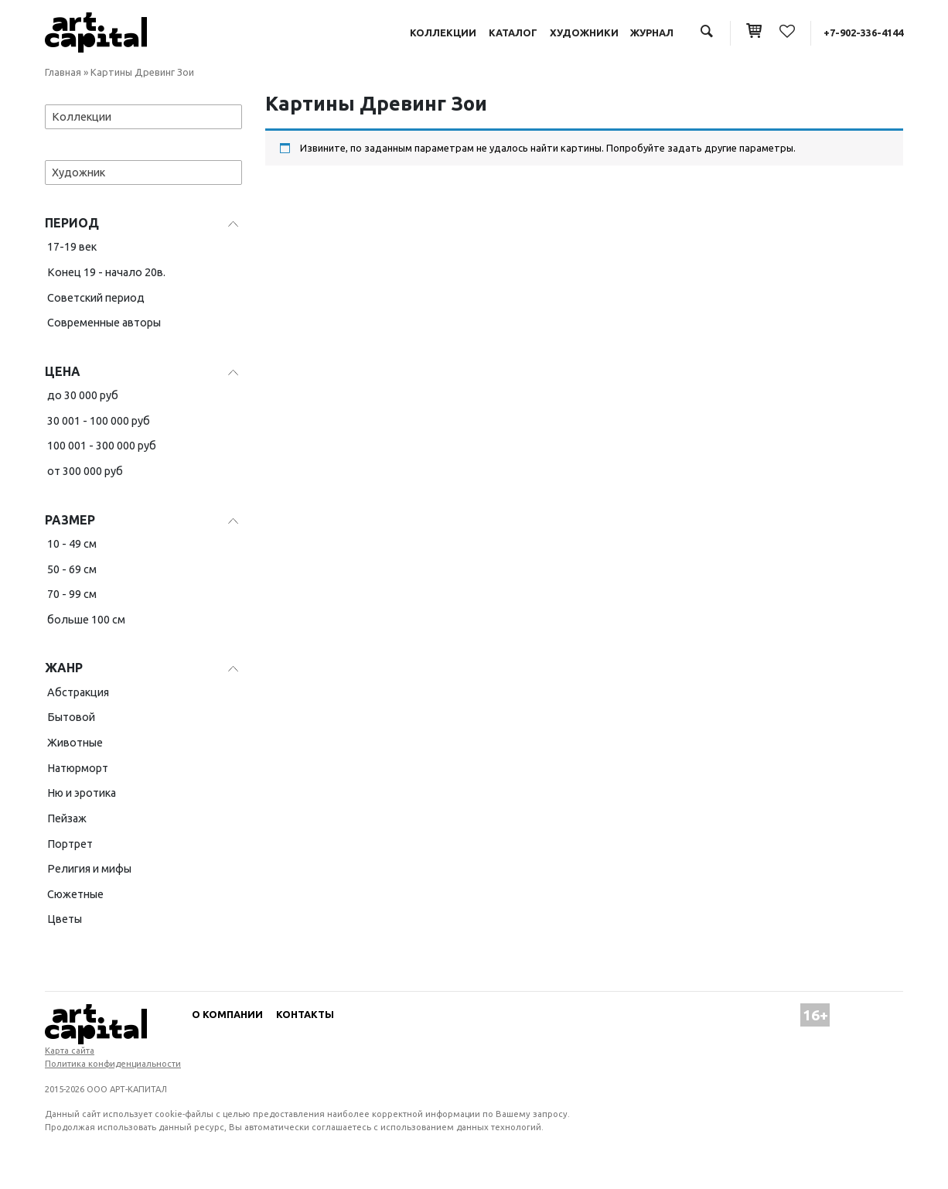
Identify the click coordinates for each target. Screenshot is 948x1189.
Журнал (651, 32)
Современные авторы (104, 322)
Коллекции (443, 32)
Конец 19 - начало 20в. (106, 272)
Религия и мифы (89, 869)
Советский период (96, 298)
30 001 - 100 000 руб (98, 421)
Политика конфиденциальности (113, 1063)
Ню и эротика (81, 793)
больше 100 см (86, 619)
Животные (75, 742)
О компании (227, 1014)
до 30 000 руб (82, 395)
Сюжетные (75, 894)
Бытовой (71, 717)
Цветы (64, 919)
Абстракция (78, 692)
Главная (63, 72)
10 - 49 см (72, 544)
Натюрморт (77, 768)
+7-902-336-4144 (863, 32)
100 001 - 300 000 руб (101, 445)
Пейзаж (67, 818)
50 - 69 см (72, 569)
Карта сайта (69, 1050)
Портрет (70, 844)
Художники (584, 32)
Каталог (513, 32)
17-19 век (72, 247)
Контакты (305, 1014)
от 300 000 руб (85, 471)
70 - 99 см (72, 594)
